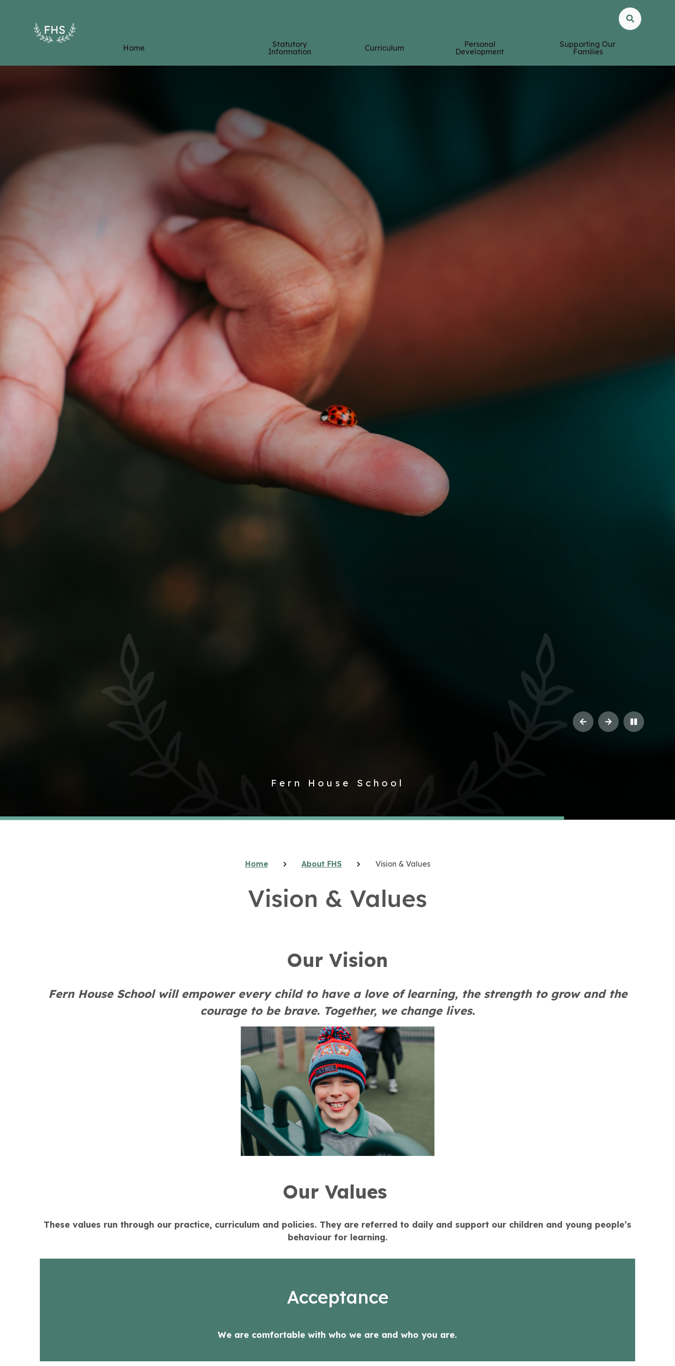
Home (256, 863)
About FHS (321, 863)
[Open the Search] (630, 34)
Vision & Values (402, 863)
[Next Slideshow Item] (608, 721)
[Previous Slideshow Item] (583, 721)
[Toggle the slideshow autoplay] (633, 721)
